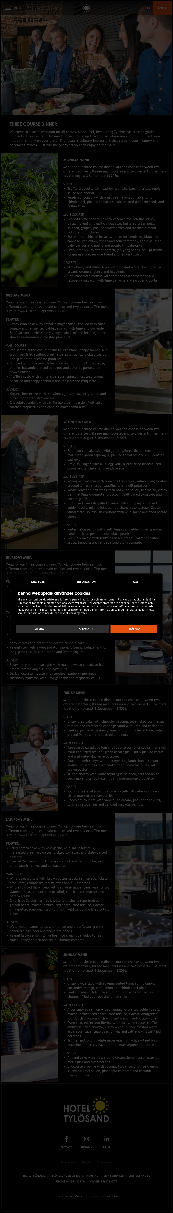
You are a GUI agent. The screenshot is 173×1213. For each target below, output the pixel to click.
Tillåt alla (134, 628)
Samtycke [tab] (38, 582)
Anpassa (86, 628)
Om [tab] (135, 582)
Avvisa (39, 628)
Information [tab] (86, 582)
